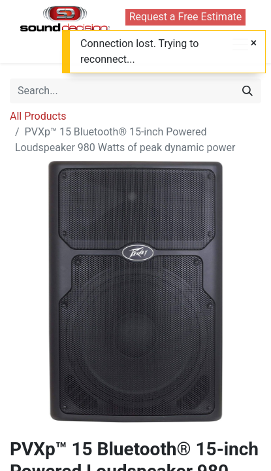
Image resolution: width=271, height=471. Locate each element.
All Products (38, 116)
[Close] (253, 43)
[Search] (247, 90)
